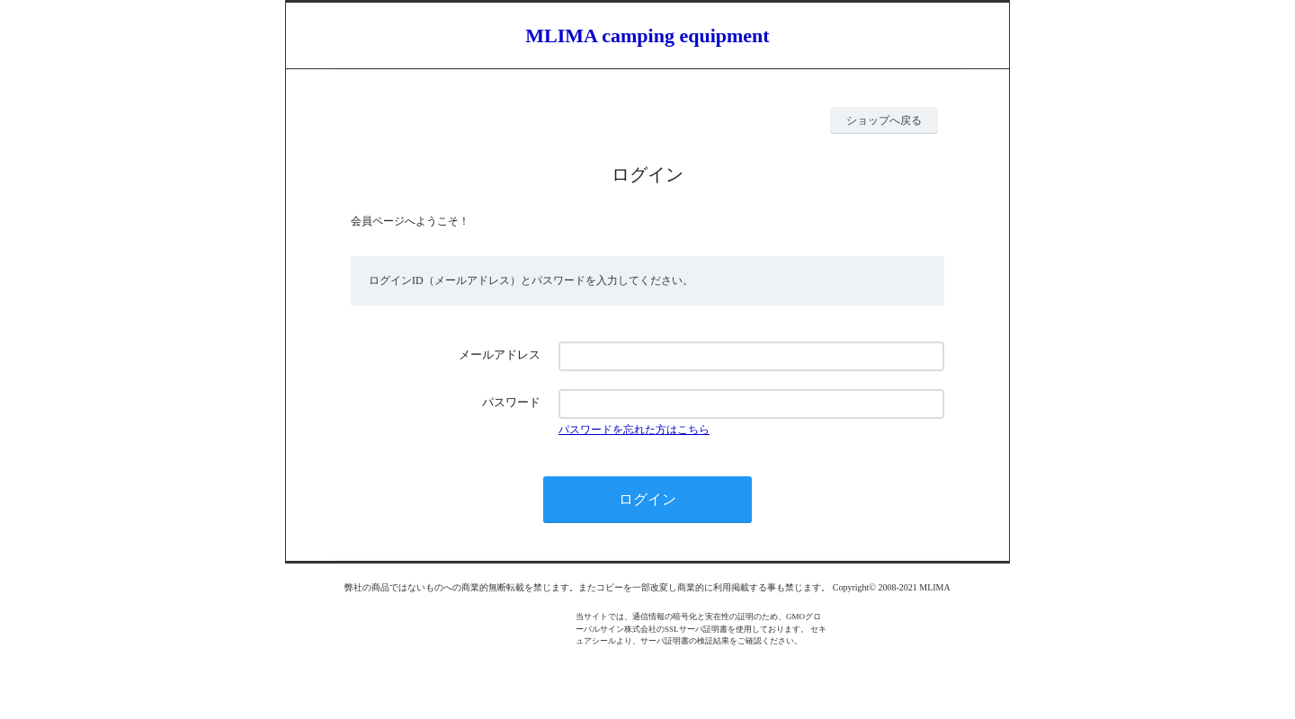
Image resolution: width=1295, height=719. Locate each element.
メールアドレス (499, 354)
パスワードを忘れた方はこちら (634, 429)
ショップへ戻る (884, 120)
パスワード (511, 402)
